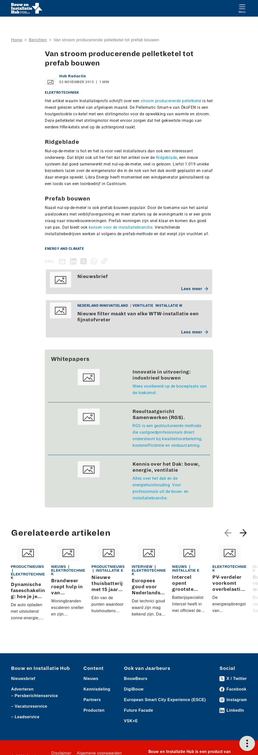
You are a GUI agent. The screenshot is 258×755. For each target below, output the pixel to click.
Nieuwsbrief (23, 678)
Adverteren (22, 689)
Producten (94, 710)
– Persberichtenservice (34, 696)
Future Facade (138, 710)
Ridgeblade (166, 157)
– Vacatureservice (29, 706)
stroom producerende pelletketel (171, 100)
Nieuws (90, 678)
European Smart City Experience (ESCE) (165, 700)
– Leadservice (25, 717)
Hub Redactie (72, 76)
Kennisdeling (96, 689)
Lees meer (194, 289)
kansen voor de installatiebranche (121, 227)
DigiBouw (134, 689)
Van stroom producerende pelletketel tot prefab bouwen (106, 40)
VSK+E (131, 721)
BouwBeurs (135, 678)
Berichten (38, 40)
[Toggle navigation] (242, 8)
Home (16, 40)
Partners (92, 700)
